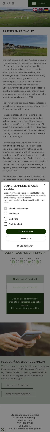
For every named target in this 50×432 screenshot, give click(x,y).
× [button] (44, 185)
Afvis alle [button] (26, 238)
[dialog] (25, 216)
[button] (25, 246)
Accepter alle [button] (26, 231)
